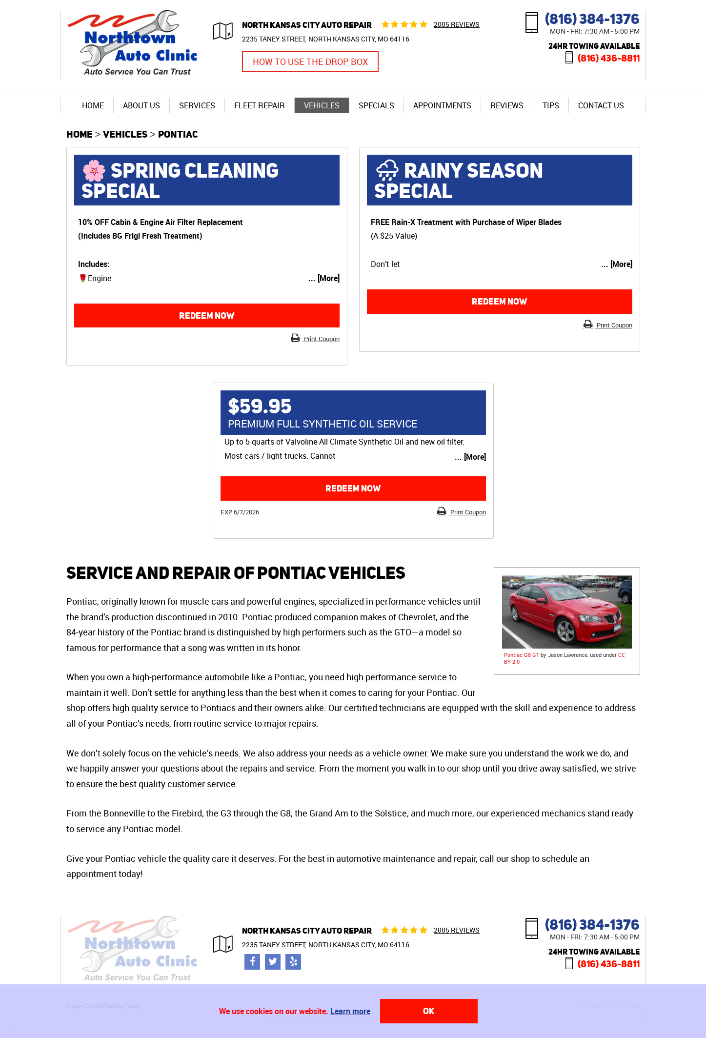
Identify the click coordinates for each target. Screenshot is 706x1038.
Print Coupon (321, 338)
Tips (551, 105)
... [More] (324, 278)
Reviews (507, 105)
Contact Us (601, 105)
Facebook (252, 962)
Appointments (442, 105)
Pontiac (178, 134)
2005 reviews (457, 24)
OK (429, 1011)
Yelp (293, 962)
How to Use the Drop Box (310, 61)
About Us (141, 105)
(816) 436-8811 (609, 58)
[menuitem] (93, 105)
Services (197, 105)
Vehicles (322, 105)
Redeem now (206, 315)
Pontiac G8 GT (521, 654)
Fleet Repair (259, 105)
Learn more (350, 1011)
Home (93, 105)
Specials (376, 105)
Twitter (273, 962)
